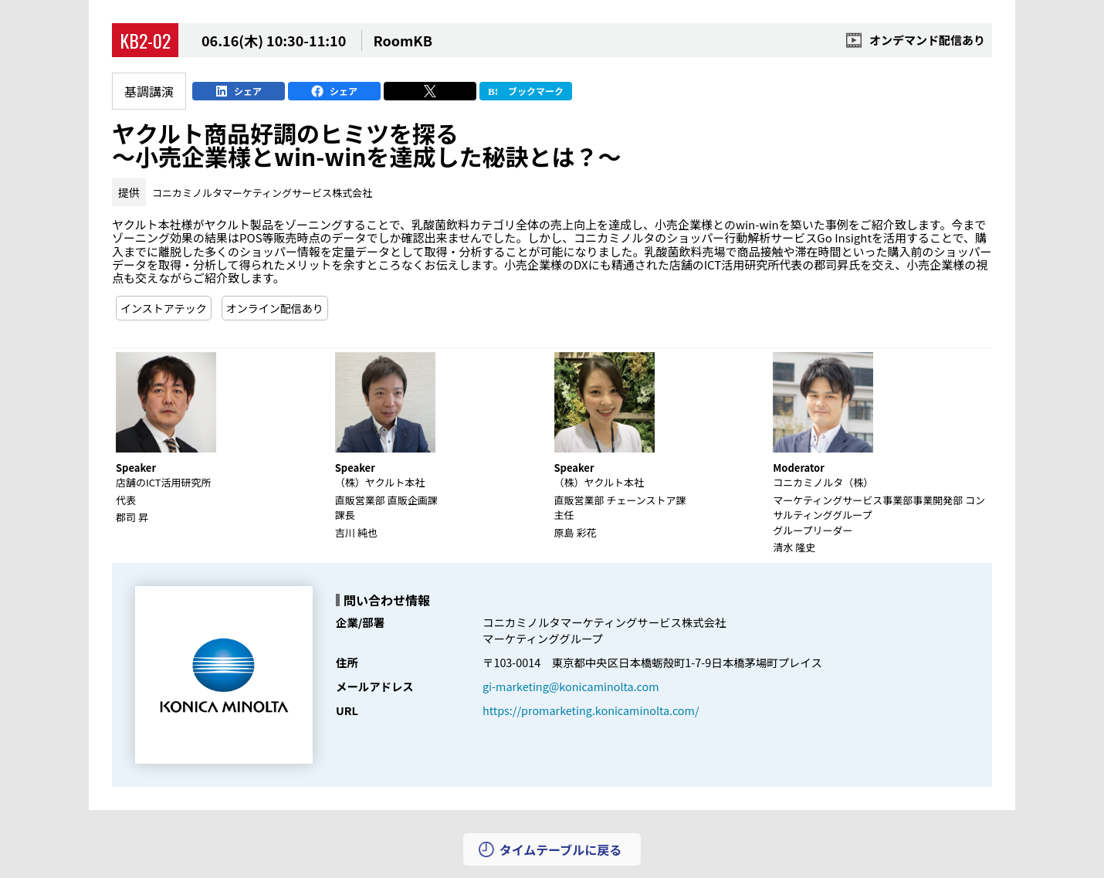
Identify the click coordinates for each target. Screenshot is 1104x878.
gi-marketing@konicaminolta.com (571, 686)
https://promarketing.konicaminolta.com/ (591, 710)
